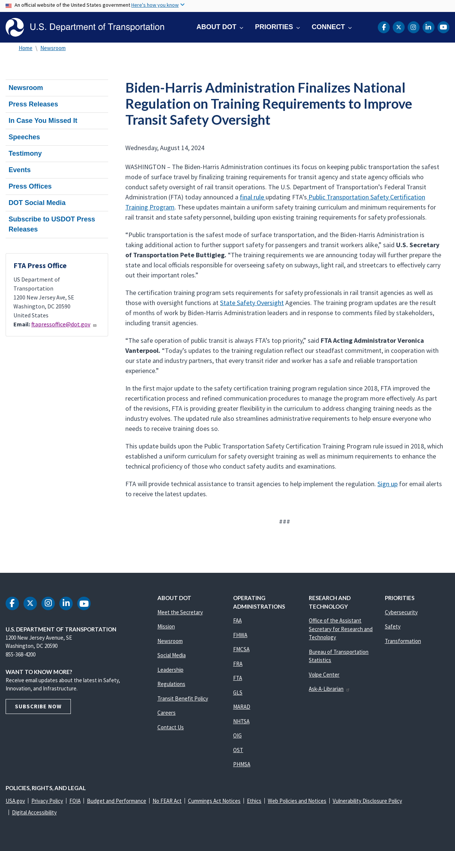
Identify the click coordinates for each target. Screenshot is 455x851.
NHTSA (241, 721)
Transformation (403, 641)
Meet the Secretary (180, 612)
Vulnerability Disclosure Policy (367, 800)
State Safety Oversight (252, 302)
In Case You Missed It (43, 120)
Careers (166, 712)
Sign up (387, 483)
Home (25, 48)
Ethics (254, 800)
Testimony (25, 153)
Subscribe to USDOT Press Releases (52, 224)
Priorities (274, 27)
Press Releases (33, 104)
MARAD (241, 706)
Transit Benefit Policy (182, 698)
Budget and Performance (116, 800)
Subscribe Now (38, 706)
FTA (237, 677)
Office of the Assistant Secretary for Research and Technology (341, 629)
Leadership (170, 669)
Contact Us (170, 727)
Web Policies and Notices (297, 800)
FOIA (75, 800)
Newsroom (53, 48)
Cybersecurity (401, 612)
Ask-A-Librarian (329, 688)
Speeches (24, 137)
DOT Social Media (37, 202)
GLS (237, 692)
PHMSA (241, 764)
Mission (166, 626)
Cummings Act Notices (214, 800)
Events (20, 170)
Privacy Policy (47, 800)
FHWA (240, 635)
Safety (393, 626)
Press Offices (30, 186)
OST (238, 750)
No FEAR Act (167, 800)
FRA (237, 663)
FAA (237, 620)
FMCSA (241, 649)
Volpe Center (324, 674)
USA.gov (15, 800)
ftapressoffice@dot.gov (64, 324)
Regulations (171, 683)
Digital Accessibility (34, 812)
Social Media (171, 655)
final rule (253, 197)
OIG (237, 735)
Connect (328, 27)
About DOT (216, 27)
